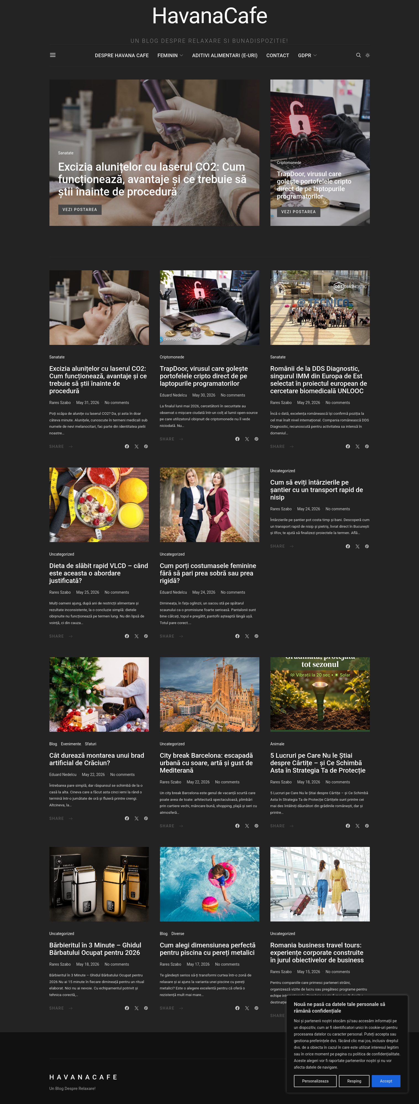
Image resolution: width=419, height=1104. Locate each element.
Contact (278, 55)
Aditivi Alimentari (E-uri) (225, 55)
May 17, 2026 (198, 964)
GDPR (304, 55)
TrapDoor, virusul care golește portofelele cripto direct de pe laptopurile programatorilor (314, 185)
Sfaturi (90, 744)
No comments (117, 402)
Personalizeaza (315, 1081)
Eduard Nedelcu (173, 395)
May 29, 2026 (308, 402)
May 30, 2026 (203, 395)
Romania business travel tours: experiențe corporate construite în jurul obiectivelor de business (317, 952)
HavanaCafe (84, 1077)
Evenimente (71, 744)
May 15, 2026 (308, 972)
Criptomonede (289, 162)
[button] (367, 55)
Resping (354, 1081)
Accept (386, 1081)
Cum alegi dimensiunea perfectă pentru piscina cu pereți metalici (208, 949)
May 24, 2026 (203, 592)
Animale (277, 744)
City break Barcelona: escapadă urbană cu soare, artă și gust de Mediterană (206, 763)
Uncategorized (61, 554)
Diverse (178, 933)
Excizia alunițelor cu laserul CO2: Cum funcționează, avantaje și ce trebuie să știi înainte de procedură (152, 179)
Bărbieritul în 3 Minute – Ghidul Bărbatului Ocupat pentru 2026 (95, 949)
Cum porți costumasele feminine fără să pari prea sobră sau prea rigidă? (208, 573)
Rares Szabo (60, 402)
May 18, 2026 (308, 782)
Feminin (167, 55)
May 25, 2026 (87, 592)
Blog (53, 744)
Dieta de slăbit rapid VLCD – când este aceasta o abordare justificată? (98, 573)
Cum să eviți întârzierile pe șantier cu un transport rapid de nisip (316, 490)
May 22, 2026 (93, 774)
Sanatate (65, 153)
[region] (347, 1044)
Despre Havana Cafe (122, 55)
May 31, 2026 (87, 402)
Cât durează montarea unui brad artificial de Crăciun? (96, 759)
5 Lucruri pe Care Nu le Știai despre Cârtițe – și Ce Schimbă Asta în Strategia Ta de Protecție (318, 763)
